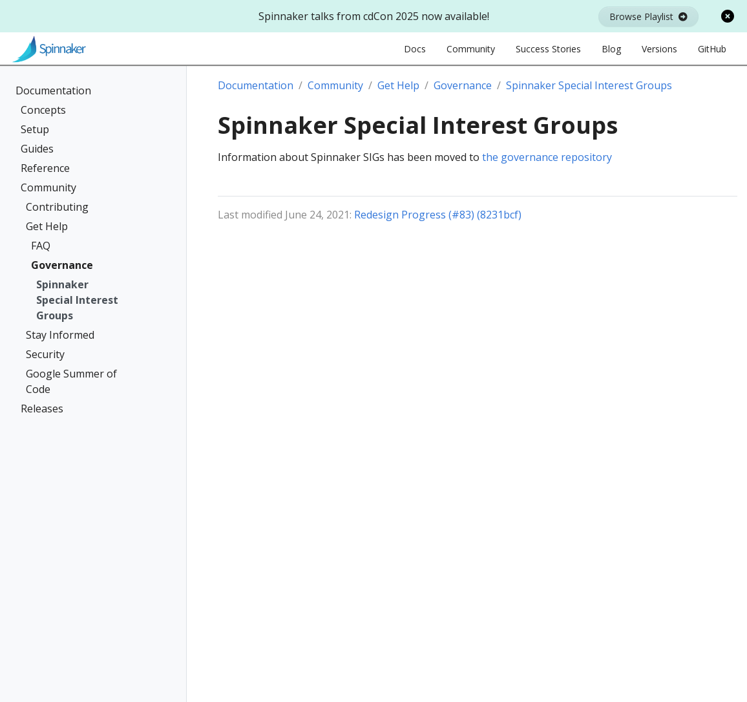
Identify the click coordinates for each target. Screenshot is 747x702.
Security (45, 354)
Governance (62, 265)
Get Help (47, 226)
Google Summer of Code (71, 381)
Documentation (53, 90)
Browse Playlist (648, 16)
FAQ (40, 246)
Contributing (57, 207)
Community (48, 187)
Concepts (43, 110)
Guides (37, 149)
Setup (35, 129)
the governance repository (547, 157)
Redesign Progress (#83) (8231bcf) (437, 214)
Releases (42, 408)
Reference (45, 168)
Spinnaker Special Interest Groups (77, 300)
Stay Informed (60, 335)
